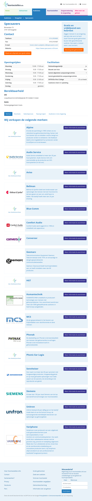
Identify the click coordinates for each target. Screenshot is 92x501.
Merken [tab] (8, 114)
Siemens (46, 393)
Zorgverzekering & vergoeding (67, 12)
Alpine (46, 135)
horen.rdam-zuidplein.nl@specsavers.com (44, 45)
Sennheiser (46, 375)
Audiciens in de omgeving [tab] (57, 114)
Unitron (46, 411)
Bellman (46, 192)
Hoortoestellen (52, 11)
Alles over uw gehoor (79, 12)
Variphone (46, 439)
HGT (46, 282)
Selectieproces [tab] (28, 114)
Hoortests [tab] (17, 114)
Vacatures (7, 485)
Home (7, 11)
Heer (65, 480)
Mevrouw (74, 480)
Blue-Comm (46, 210)
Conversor (46, 239)
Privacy (6, 482)
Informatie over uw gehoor (42, 489)
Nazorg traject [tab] (41, 114)
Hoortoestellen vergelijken (42, 482)
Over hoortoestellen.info (68, 4)
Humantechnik (46, 300)
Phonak (46, 339)
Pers (5, 489)
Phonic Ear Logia (46, 356)
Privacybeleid (43, 495)
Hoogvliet (18, 18)
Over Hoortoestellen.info (12, 471)
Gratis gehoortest (39, 471)
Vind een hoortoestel (40, 478)
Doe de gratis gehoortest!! (73, 50)
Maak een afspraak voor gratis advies (17, 53)
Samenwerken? (9, 478)
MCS (46, 320)
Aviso (46, 174)
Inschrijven (66, 491)
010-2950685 (53, 38)
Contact (83, 4)
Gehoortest (23, 11)
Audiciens (36, 11)
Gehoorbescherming (40, 485)
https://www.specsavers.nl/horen (47, 48)
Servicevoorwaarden (55, 495)
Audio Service (46, 157)
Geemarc (46, 261)
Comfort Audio (46, 225)
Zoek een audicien (39, 474)
